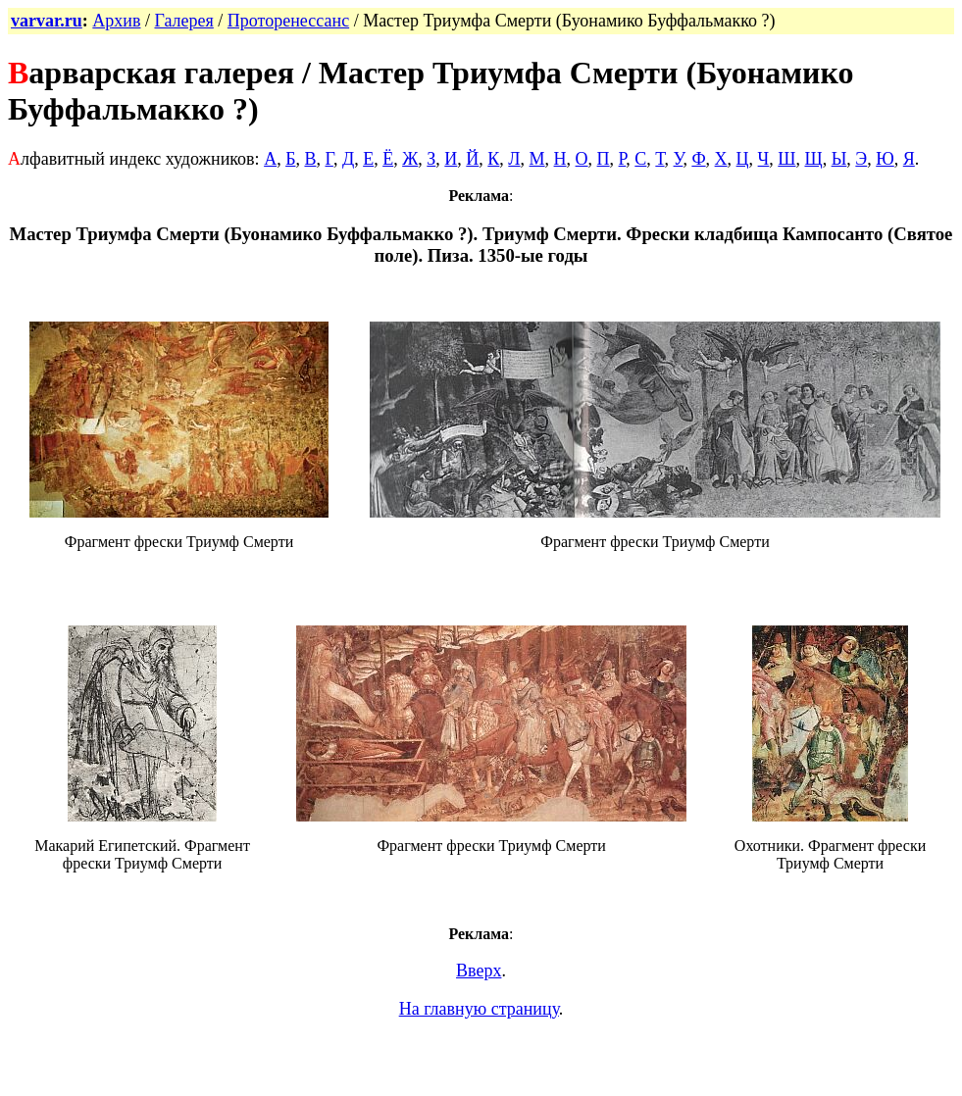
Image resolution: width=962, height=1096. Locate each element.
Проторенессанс (288, 20)
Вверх (478, 970)
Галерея (183, 20)
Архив (116, 20)
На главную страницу (479, 1009)
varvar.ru (46, 20)
